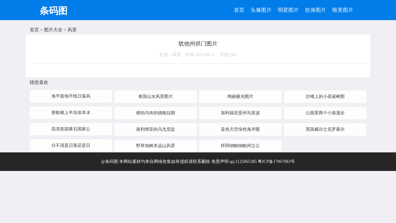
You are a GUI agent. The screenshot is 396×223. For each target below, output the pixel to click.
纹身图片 (315, 10)
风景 (72, 29)
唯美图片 (342, 10)
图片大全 (53, 29)
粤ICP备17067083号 (276, 161)
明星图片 (288, 10)
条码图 (53, 11)
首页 (239, 10)
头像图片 (261, 10)
